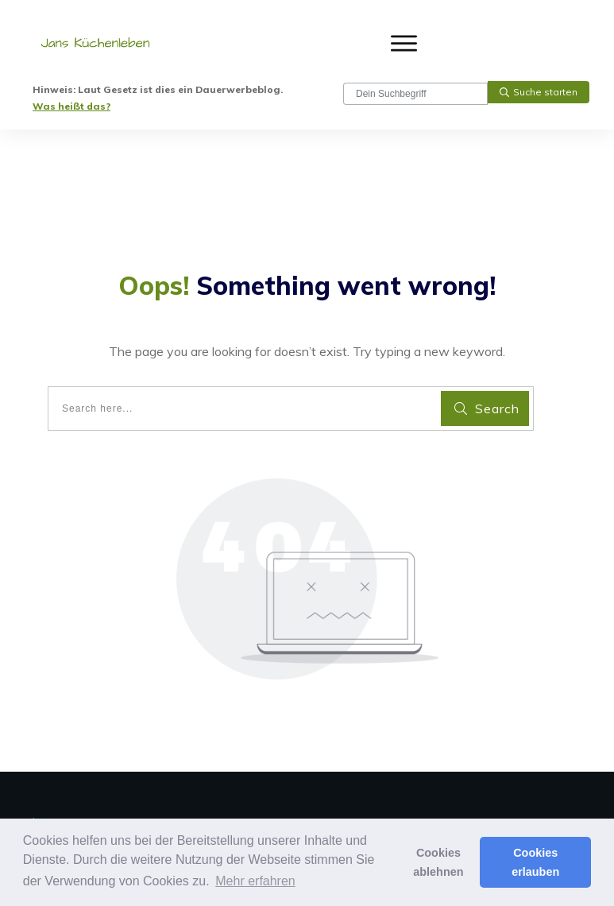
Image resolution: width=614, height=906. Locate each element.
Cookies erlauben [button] (535, 862)
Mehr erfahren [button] (255, 881)
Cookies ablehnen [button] (438, 862)
